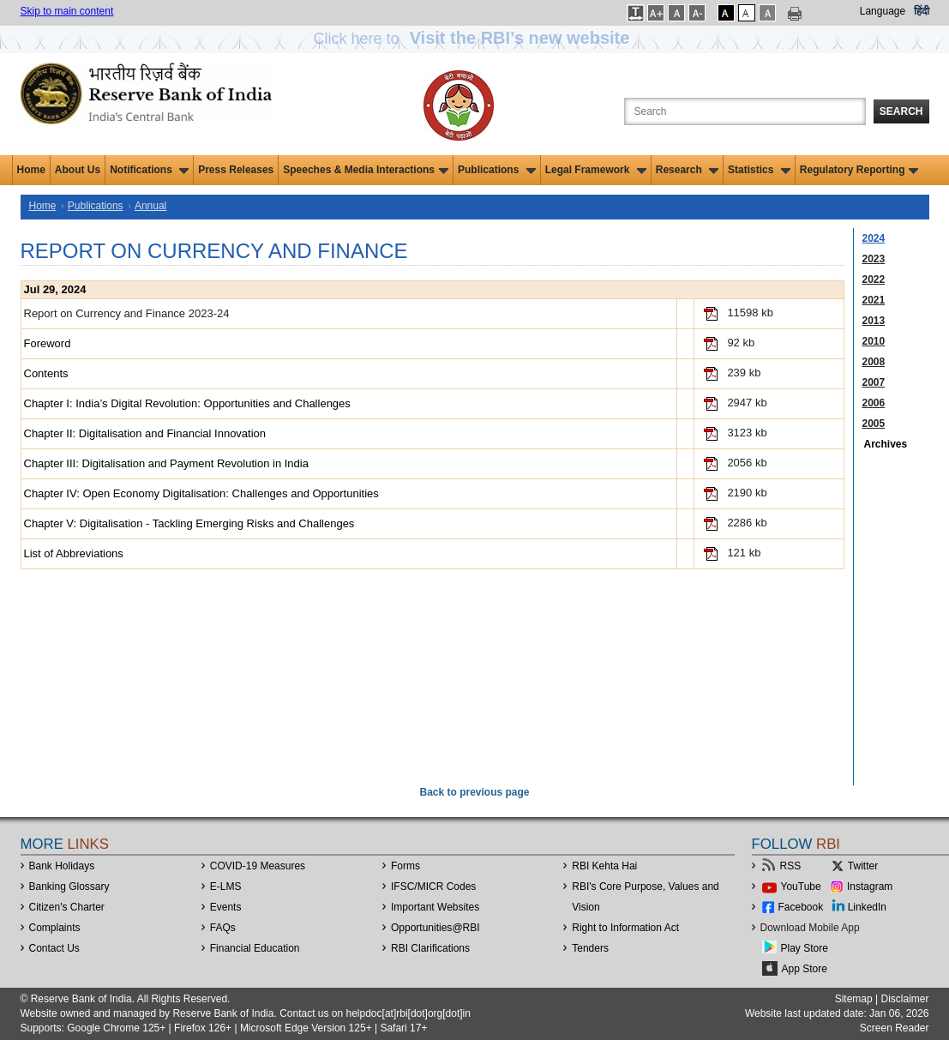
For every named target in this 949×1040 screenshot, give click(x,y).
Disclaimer (904, 999)
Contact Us (54, 948)
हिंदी (921, 11)
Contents (46, 373)
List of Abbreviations (73, 553)
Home (31, 170)
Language (882, 11)
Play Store (804, 948)
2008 (874, 362)
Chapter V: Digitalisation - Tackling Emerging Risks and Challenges (189, 523)
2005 (874, 424)
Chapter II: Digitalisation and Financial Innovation (145, 433)
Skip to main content (67, 11)
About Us (77, 170)
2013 (874, 321)
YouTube (801, 887)
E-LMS (226, 887)
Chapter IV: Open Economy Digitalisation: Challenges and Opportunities (201, 493)
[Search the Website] (745, 111)
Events (226, 907)
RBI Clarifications (430, 948)
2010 (874, 341)
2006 (874, 403)
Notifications (149, 170)
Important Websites (435, 907)
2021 (874, 300)
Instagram (869, 887)
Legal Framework (595, 170)
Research (687, 170)
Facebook (801, 907)
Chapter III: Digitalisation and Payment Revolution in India (166, 463)
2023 (874, 259)
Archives (886, 444)
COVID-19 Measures (257, 866)
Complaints (55, 928)
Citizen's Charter (67, 907)
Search (901, 111)
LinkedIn (867, 907)
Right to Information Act (625, 928)
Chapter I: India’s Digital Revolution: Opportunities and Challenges (187, 403)
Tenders (590, 948)
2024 (874, 238)
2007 (874, 382)
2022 (874, 280)
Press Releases (235, 170)
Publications (497, 170)
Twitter (863, 866)
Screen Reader (894, 1028)
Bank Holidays (62, 866)
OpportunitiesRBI (435, 928)
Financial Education (255, 948)
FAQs (223, 928)
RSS (791, 866)
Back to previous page (474, 792)
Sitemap (854, 999)
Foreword (47, 343)
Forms (405, 866)
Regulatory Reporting (859, 170)
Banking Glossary (69, 887)
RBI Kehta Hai (604, 866)
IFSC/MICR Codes (433, 887)
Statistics (759, 170)
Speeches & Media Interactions (365, 170)
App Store (804, 969)
